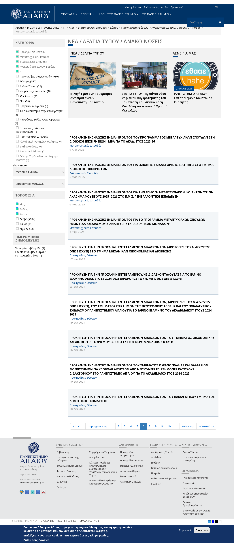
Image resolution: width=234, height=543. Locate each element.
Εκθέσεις (155, 462)
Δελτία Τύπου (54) (31, 86)
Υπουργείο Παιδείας (68, 476)
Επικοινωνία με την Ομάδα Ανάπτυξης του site (196, 512)
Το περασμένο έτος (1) (28, 255)
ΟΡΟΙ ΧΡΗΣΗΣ (47, 520)
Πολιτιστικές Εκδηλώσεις (164, 478)
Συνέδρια (156, 484)
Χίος (72, 27)
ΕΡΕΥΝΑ (87, 14)
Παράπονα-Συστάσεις (194, 488)
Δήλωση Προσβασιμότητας (192, 504)
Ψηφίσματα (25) (29, 96)
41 (64, 27)
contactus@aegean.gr (32, 482)
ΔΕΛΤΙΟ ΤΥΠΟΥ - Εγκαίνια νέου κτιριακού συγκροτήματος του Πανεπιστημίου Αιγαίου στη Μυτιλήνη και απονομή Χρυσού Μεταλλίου (144, 102)
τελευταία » (206, 426)
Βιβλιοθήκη (63, 452)
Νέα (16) (25, 101)
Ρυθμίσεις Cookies (36, 540)
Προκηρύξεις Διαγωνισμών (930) (39, 76)
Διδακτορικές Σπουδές (92, 27)
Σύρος (114, 27)
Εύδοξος (61, 487)
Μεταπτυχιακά (128, 476)
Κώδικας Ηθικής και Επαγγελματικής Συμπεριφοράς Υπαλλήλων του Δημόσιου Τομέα (103, 469)
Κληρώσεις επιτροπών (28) (36, 91)
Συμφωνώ (185, 530)
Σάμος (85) (26, 224)
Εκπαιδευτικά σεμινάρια (164, 468)
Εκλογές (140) (28, 81)
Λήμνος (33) (27, 229)
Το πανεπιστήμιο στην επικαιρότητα (194, 459)
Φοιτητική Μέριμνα (130, 481)
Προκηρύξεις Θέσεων (134, 27)
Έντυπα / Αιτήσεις (66, 471)
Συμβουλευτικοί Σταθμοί (70, 465)
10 (169, 426)
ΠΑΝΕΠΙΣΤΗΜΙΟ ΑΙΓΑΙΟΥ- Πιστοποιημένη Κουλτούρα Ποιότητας (192, 98)
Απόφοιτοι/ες (151, 7)
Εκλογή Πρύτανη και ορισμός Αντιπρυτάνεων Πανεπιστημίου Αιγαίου (91, 98)
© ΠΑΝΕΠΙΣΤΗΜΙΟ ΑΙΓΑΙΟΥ (24, 520)
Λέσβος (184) (27, 219)
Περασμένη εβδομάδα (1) (30, 248)
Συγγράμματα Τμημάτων (102, 452)
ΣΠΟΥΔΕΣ (69, 14)
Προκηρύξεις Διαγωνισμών (127, 454)
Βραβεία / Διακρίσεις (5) (34, 106)
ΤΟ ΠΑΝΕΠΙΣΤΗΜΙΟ (156, 14)
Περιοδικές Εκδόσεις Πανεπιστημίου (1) (29, 129)
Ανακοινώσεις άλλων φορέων (170, 27)
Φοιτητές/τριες (133, 7)
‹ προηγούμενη (97, 426)
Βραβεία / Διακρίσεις (131, 465)
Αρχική (20, 27)
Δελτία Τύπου (190, 452)
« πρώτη (78, 426)
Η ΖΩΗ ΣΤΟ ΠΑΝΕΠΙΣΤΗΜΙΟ (118, 14)
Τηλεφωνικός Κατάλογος (195, 477)
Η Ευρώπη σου (97, 457)
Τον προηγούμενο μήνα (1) (31, 252)
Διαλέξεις (156, 457)
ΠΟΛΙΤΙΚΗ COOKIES (66, 520)
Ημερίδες (156, 473)
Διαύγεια (62, 481)
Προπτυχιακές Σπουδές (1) (36, 136)
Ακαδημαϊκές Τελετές (162, 452)
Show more (20, 165)
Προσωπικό (177, 7)
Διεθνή (164, 7)
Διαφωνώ (201, 530)
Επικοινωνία (189, 483)
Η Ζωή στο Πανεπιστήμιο (43, 27)
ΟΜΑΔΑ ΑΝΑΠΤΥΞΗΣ (89, 520)
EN (216, 7)
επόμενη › (188, 426)
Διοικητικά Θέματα (130, 471)
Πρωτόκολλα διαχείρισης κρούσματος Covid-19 (102, 482)
